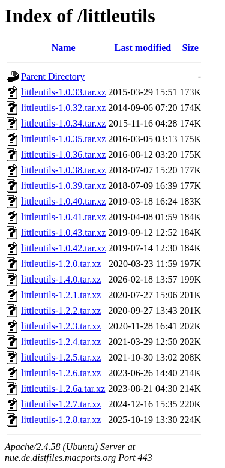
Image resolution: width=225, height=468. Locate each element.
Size (190, 48)
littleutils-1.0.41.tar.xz (63, 217)
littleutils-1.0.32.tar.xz (63, 108)
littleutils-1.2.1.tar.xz (61, 295)
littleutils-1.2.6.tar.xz (61, 373)
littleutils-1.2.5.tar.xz (61, 357)
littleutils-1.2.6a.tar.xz (63, 388)
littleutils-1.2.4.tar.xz (61, 342)
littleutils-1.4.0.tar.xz (61, 279)
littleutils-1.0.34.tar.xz (63, 123)
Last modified (143, 48)
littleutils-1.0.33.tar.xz (63, 92)
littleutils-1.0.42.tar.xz (63, 248)
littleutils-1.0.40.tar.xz (63, 201)
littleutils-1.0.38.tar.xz (63, 170)
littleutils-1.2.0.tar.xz (61, 264)
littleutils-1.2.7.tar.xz (61, 404)
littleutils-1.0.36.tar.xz (63, 154)
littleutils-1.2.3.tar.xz (61, 326)
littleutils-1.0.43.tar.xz (63, 232)
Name (64, 48)
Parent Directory (53, 76)
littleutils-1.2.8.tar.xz (61, 420)
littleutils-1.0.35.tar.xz (63, 139)
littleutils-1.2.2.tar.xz (61, 310)
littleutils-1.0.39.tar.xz (63, 186)
